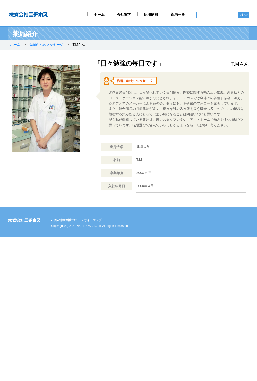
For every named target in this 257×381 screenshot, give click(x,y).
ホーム (99, 14)
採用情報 (151, 14)
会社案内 (124, 14)
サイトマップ (92, 220)
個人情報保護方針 (65, 220)
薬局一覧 (178, 14)
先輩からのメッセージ (46, 44)
